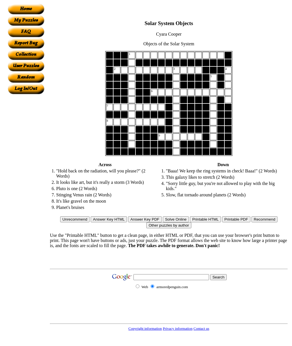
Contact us (201, 328)
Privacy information (177, 328)
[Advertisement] (26, 179)
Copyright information (145, 328)
